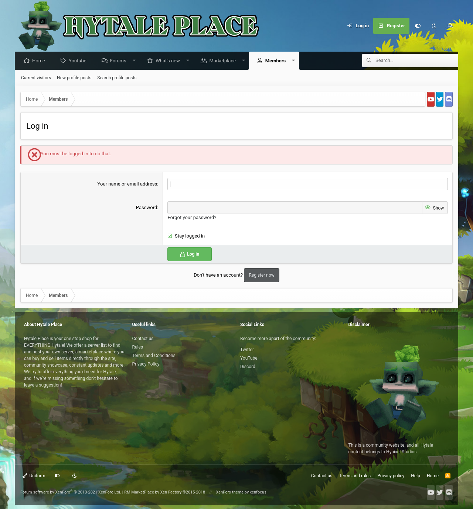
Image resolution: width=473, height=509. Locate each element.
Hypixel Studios (401, 451)
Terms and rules (355, 475)
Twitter (247, 349)
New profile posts (74, 78)
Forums (120, 61)
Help (415, 475)
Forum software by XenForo (70, 492)
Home (40, 61)
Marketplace (224, 61)
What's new (169, 61)
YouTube (249, 358)
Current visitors (36, 78)
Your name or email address (127, 184)
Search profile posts (116, 78)
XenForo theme (230, 492)
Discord (247, 366)
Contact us (143, 338)
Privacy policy (390, 475)
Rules (137, 347)
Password (146, 208)
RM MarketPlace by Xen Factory (164, 492)
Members (277, 61)
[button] (135, 61)
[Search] (450, 26)
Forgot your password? (191, 217)
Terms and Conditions (154, 355)
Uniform (34, 475)
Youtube (79, 61)
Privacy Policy (146, 364)
